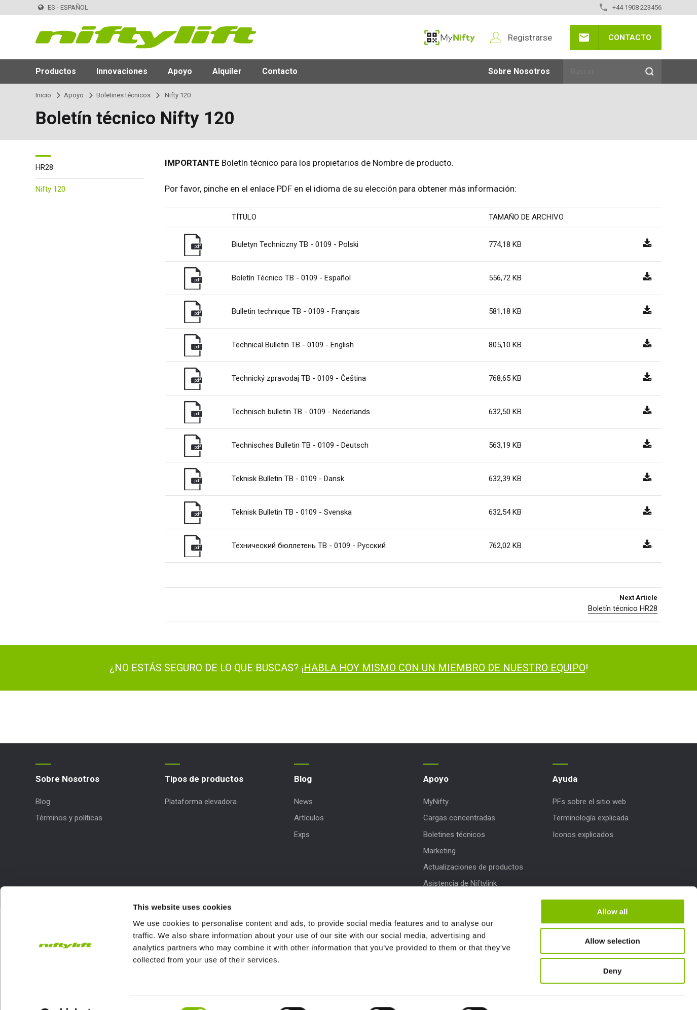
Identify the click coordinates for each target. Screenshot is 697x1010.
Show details (532, 990)
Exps (302, 834)
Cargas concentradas (459, 817)
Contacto (629, 37)
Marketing (439, 850)
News (303, 801)
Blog (42, 801)
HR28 (44, 167)
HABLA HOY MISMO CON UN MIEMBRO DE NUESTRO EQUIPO (444, 668)
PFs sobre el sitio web (589, 801)
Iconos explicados (583, 834)
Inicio (43, 95)
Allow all (612, 886)
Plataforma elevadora (201, 801)
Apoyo (180, 71)
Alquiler (227, 71)
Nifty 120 (50, 189)
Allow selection (612, 916)
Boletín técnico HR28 (622, 608)
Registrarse (530, 37)
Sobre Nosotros (519, 71)
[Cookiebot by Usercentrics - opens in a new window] (65, 990)
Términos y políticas (68, 817)
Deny (612, 945)
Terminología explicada (591, 817)
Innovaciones (122, 71)
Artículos (309, 817)
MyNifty (449, 37)
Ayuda (565, 779)
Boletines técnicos (123, 95)
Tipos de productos (204, 779)
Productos (55, 71)
